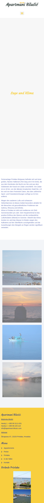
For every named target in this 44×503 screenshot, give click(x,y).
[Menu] (22, 13)
